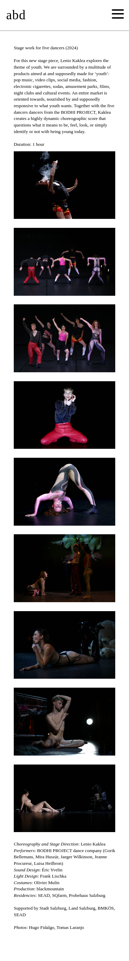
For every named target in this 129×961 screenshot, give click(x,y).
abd (16, 15)
